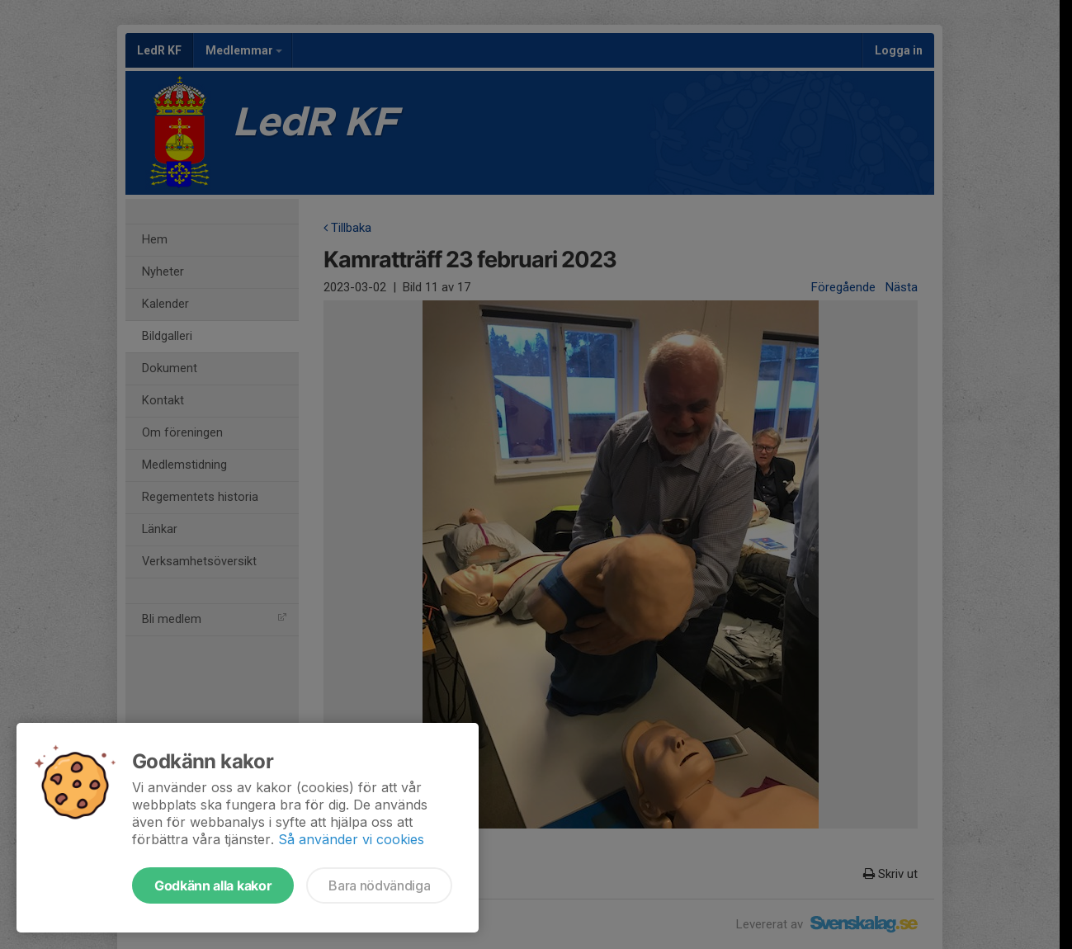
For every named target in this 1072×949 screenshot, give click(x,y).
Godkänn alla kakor (213, 885)
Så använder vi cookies (351, 839)
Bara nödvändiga (379, 885)
